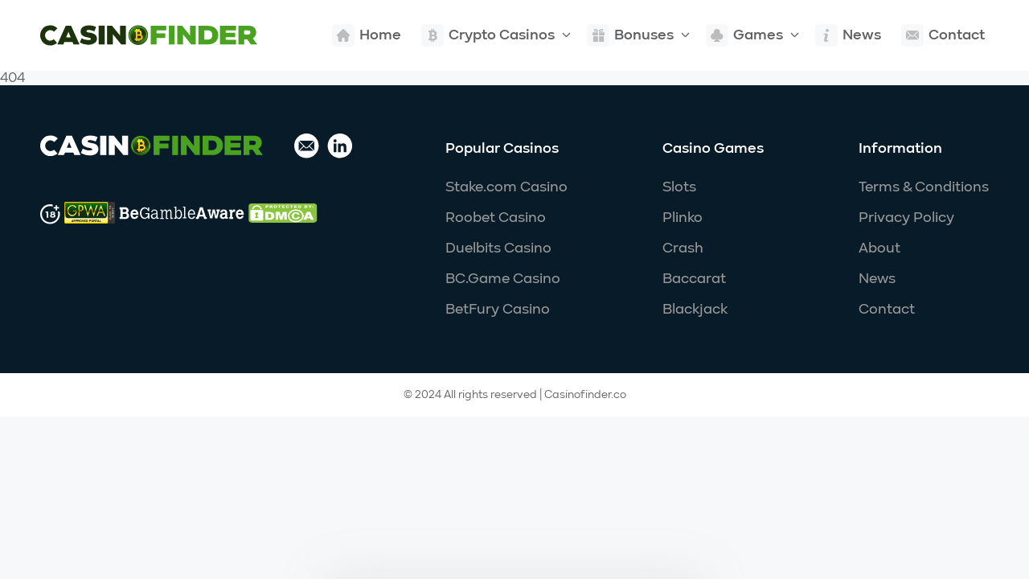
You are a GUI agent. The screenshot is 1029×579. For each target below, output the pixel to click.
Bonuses (630, 35)
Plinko (682, 218)
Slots (679, 187)
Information (900, 149)
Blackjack (695, 309)
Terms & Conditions (924, 187)
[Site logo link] (148, 35)
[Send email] (306, 147)
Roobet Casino (495, 218)
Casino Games (713, 149)
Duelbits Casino (498, 248)
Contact (943, 35)
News (848, 35)
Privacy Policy (906, 218)
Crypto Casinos (488, 35)
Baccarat (694, 279)
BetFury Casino (497, 309)
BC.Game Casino (502, 279)
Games (744, 35)
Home (366, 35)
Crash (682, 248)
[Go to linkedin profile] (340, 147)
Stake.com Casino (506, 187)
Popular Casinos (502, 149)
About (879, 248)
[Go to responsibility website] (89, 214)
